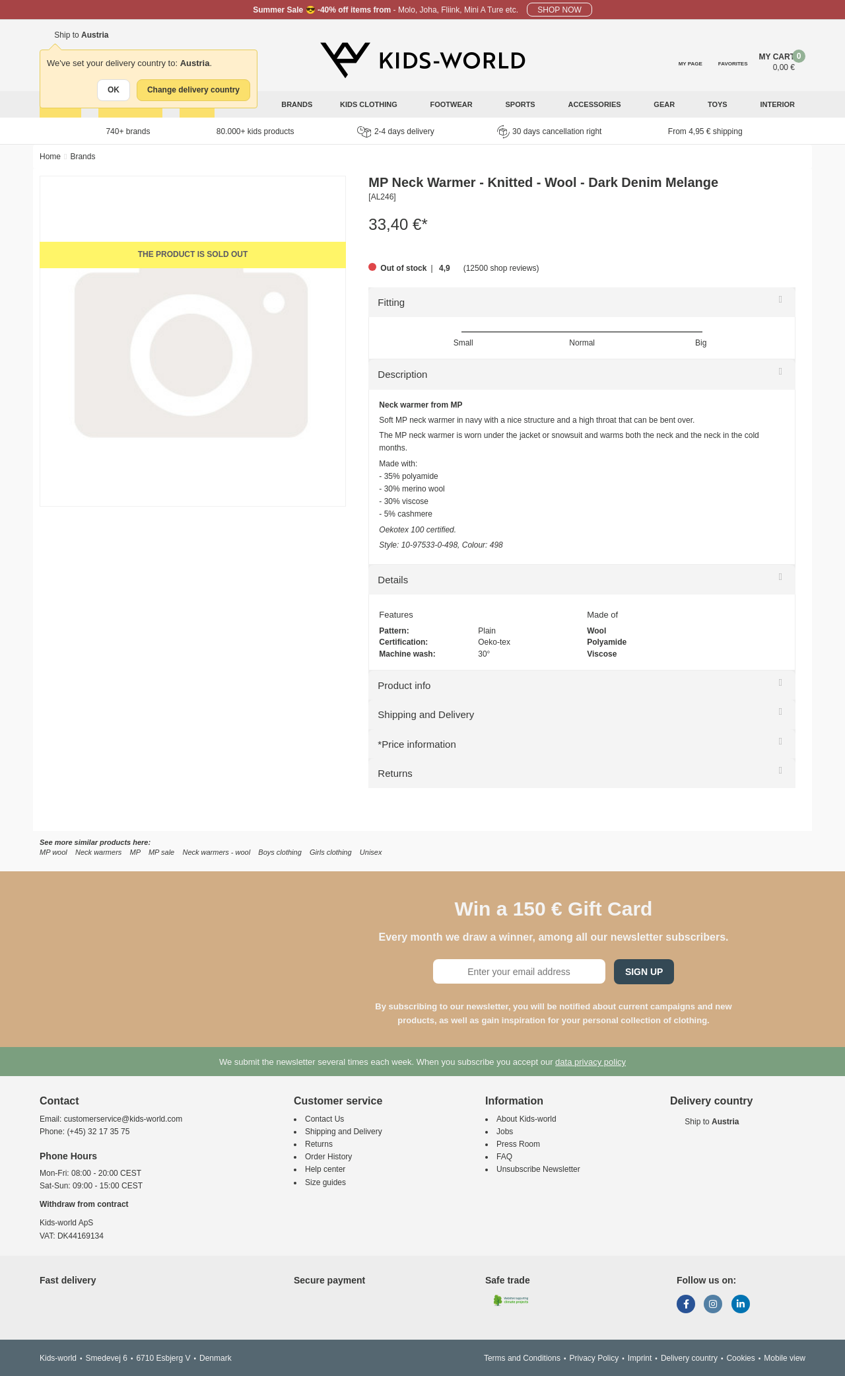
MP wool (53, 852)
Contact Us (324, 1119)
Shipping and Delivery (426, 714)
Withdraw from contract (84, 1204)
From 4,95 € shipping (705, 131)
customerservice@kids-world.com (123, 1119)
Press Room (518, 1144)
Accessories (595, 104)
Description (402, 374)
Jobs (504, 1131)
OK (113, 89)
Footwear (452, 104)
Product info (404, 685)
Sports (521, 104)
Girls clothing (331, 852)
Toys (718, 104)
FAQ (504, 1156)
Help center (325, 1169)
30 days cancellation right (549, 131)
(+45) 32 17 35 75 (98, 1131)
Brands (296, 104)
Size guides (325, 1182)
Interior (778, 104)
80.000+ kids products (255, 131)
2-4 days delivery (395, 131)
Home (50, 156)
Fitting (391, 302)
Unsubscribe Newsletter (538, 1169)
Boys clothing (279, 852)
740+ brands (128, 131)
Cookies (740, 1358)
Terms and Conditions (522, 1358)
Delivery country (689, 1358)
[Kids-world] (422, 60)
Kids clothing (369, 104)
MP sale (161, 852)
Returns (395, 773)
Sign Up (644, 971)
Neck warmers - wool (216, 852)
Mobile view (784, 1358)
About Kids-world (526, 1119)
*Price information (417, 744)
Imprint (640, 1358)
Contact (59, 1100)
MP (135, 852)
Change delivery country (193, 89)
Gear (665, 104)
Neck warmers (98, 852)
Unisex (371, 852)
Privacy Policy (594, 1358)
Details (393, 579)
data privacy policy (590, 1062)
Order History (328, 1156)
